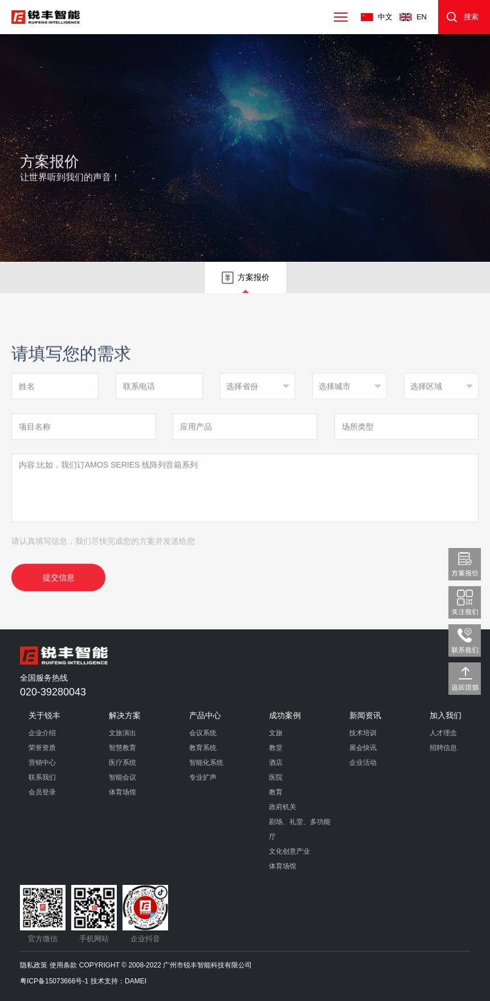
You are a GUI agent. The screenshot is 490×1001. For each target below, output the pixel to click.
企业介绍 (42, 733)
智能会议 (122, 777)
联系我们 (42, 777)
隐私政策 (33, 965)
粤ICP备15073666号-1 (54, 981)
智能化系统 (206, 763)
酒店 (276, 763)
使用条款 (63, 965)
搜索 (471, 17)
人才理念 (443, 733)
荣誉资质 (42, 748)
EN (421, 17)
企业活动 (363, 763)
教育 (276, 792)
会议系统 (203, 733)
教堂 (276, 748)
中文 (385, 17)
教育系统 (203, 748)
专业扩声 (203, 777)
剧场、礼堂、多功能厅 (299, 829)
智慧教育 (122, 748)
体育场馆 (122, 792)
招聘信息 (443, 748)
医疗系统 (122, 763)
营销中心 (42, 763)
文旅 (276, 733)
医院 (276, 777)
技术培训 (363, 733)
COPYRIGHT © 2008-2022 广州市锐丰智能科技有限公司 (165, 965)
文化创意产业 (289, 851)
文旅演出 (122, 733)
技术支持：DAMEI (118, 981)
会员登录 (42, 792)
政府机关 (282, 807)
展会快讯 (363, 748)
